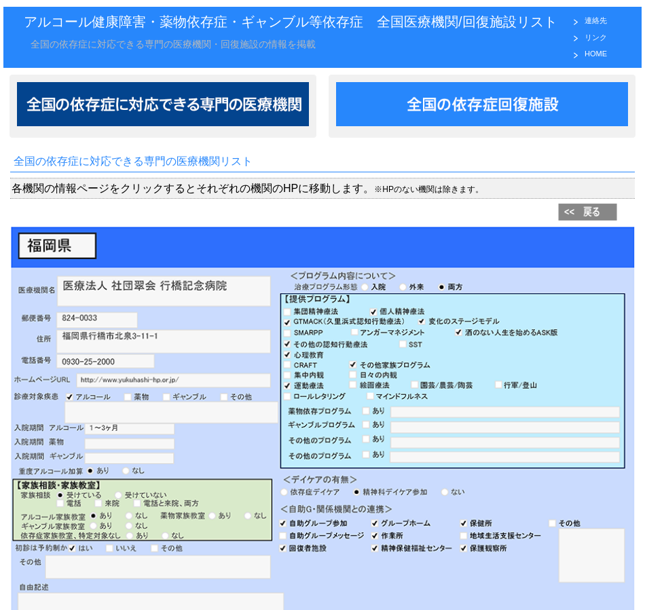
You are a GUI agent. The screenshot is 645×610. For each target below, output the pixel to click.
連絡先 (596, 20)
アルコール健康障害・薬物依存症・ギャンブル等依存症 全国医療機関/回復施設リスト (290, 21)
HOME (596, 54)
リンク (596, 37)
